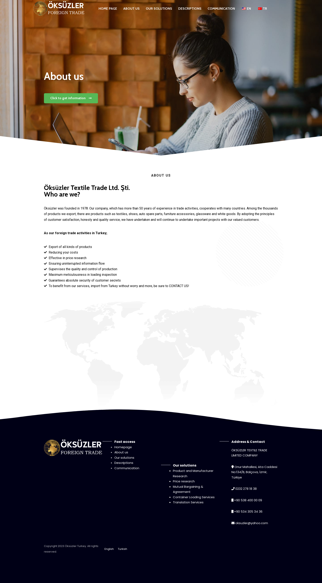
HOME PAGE (108, 8)
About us (121, 452)
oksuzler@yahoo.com (251, 523)
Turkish (122, 549)
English (109, 549)
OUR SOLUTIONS (159, 8)
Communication (126, 468)
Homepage (123, 447)
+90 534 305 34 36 (248, 511)
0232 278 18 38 (246, 488)
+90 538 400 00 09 (248, 500)
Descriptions (123, 463)
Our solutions (124, 457)
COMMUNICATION (221, 8)
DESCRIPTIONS (189, 8)
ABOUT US (131, 8)
